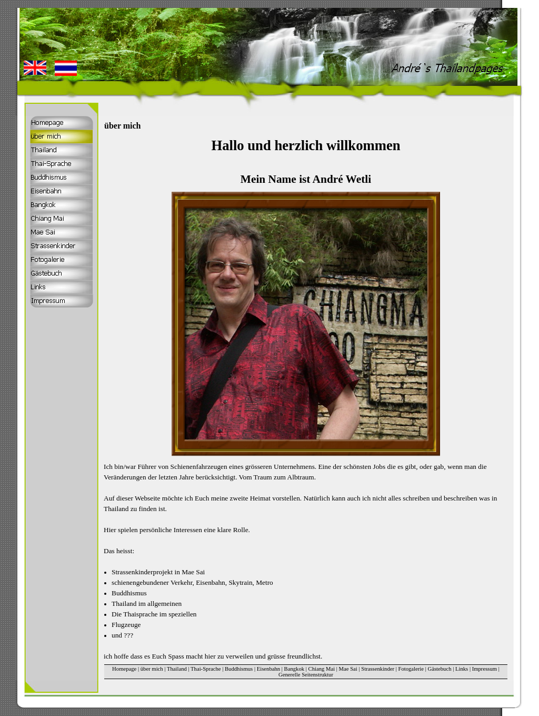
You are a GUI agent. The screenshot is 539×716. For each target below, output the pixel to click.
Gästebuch (440, 669)
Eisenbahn (268, 669)
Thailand (177, 669)
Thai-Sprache (206, 669)
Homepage (124, 669)
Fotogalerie (411, 669)
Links (461, 669)
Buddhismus (239, 669)
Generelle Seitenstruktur (305, 675)
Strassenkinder (377, 669)
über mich (152, 669)
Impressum (484, 669)
